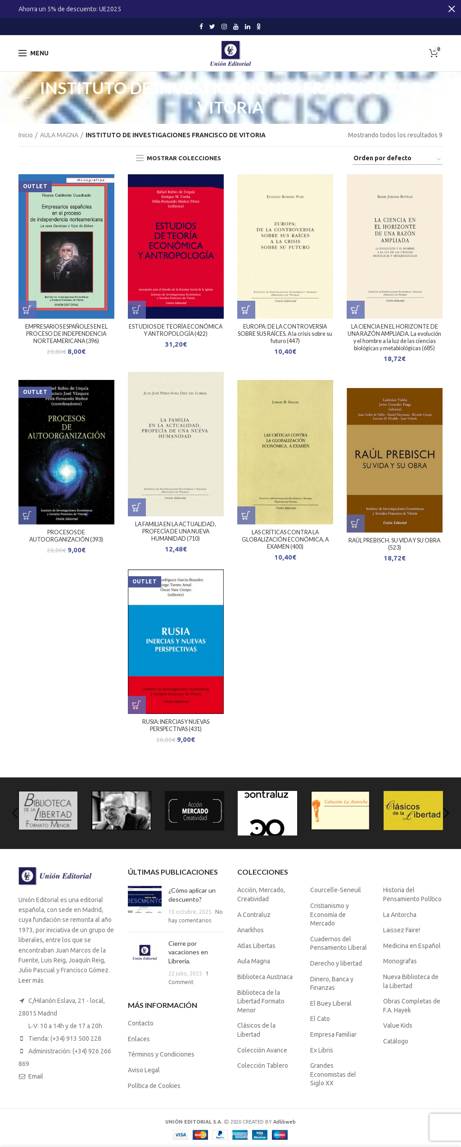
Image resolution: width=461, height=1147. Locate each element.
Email (35, 1076)
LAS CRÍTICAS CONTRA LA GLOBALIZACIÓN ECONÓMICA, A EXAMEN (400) (285, 541)
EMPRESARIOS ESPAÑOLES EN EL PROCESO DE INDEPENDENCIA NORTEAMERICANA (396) (66, 339)
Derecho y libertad (336, 963)
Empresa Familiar (333, 1034)
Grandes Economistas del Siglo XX (333, 1074)
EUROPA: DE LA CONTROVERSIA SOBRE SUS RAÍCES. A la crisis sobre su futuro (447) (285, 339)
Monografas (400, 961)
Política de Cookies (154, 1085)
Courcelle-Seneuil (335, 890)
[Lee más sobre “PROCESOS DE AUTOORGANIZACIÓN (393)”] (27, 515)
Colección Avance (262, 1050)
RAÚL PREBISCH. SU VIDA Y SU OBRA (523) (394, 545)
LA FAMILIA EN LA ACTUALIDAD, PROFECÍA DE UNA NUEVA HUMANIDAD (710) (176, 533)
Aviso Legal (144, 1070)
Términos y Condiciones (161, 1054)
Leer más (31, 980)
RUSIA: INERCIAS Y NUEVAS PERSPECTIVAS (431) (175, 726)
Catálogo (395, 1041)
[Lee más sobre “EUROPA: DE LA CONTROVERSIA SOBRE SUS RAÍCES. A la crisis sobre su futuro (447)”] (246, 310)
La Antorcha (399, 914)
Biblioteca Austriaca (265, 976)
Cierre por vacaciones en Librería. (188, 952)
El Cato (320, 1018)
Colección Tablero (262, 1065)
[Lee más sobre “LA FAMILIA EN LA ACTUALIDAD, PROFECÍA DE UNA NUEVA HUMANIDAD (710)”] (137, 507)
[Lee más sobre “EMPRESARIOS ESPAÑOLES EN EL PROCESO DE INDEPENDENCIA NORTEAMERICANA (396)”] (27, 310)
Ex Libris (321, 1050)
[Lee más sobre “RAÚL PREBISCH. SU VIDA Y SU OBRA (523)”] (356, 524)
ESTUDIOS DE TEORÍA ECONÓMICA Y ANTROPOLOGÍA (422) (176, 335)
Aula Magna (253, 961)
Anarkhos (250, 930)
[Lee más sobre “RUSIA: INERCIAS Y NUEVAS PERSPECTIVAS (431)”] (137, 705)
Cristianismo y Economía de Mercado (329, 914)
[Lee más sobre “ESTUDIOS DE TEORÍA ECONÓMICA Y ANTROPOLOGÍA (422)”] (137, 310)
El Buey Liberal (331, 1003)
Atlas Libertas (256, 945)
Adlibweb (284, 1121)
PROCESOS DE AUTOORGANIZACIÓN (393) (66, 537)
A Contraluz (254, 914)
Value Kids (397, 1025)
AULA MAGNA (59, 135)
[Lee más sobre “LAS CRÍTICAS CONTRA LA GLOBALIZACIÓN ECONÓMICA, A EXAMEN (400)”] (246, 515)
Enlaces (139, 1039)
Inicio (25, 135)
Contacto (141, 1023)
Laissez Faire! (401, 930)
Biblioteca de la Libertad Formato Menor (261, 1001)
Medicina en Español (412, 945)
